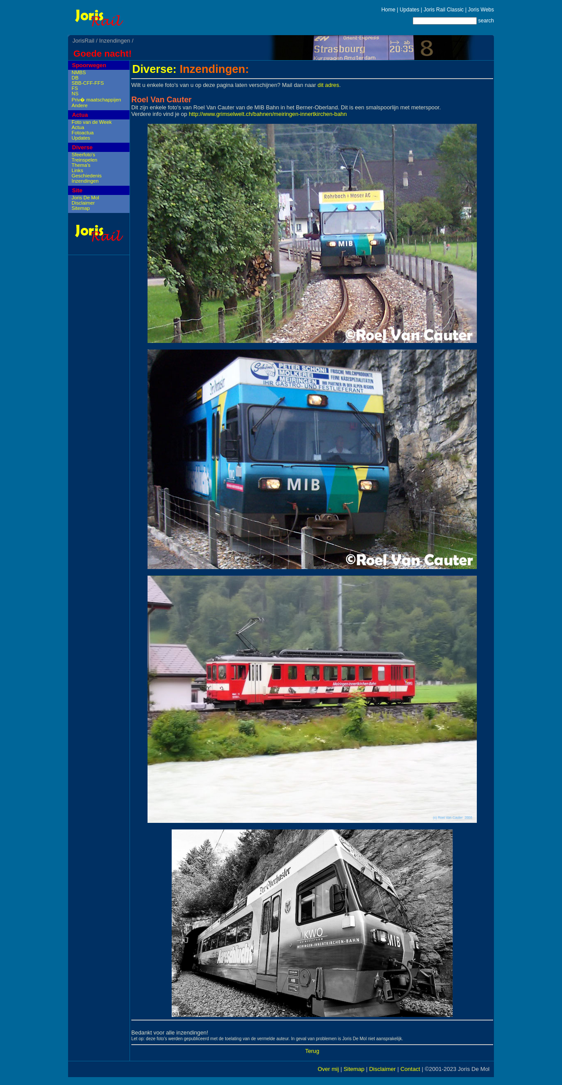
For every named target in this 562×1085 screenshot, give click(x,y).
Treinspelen (84, 159)
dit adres (328, 85)
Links (77, 170)
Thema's (81, 165)
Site (77, 190)
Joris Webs (481, 10)
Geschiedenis (86, 175)
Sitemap (81, 208)
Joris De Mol (85, 197)
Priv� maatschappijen (96, 99)
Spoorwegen (89, 65)
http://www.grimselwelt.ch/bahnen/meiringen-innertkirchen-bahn (268, 114)
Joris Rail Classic (444, 10)
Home (388, 10)
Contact (410, 1069)
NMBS (79, 72)
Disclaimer (83, 202)
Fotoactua (83, 132)
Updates (409, 10)
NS (75, 93)
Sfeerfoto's (83, 154)
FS (75, 88)
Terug (312, 1051)
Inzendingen (114, 40)
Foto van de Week (92, 122)
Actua (80, 115)
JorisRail (83, 40)
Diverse (82, 147)
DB (75, 77)
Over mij (328, 1069)
